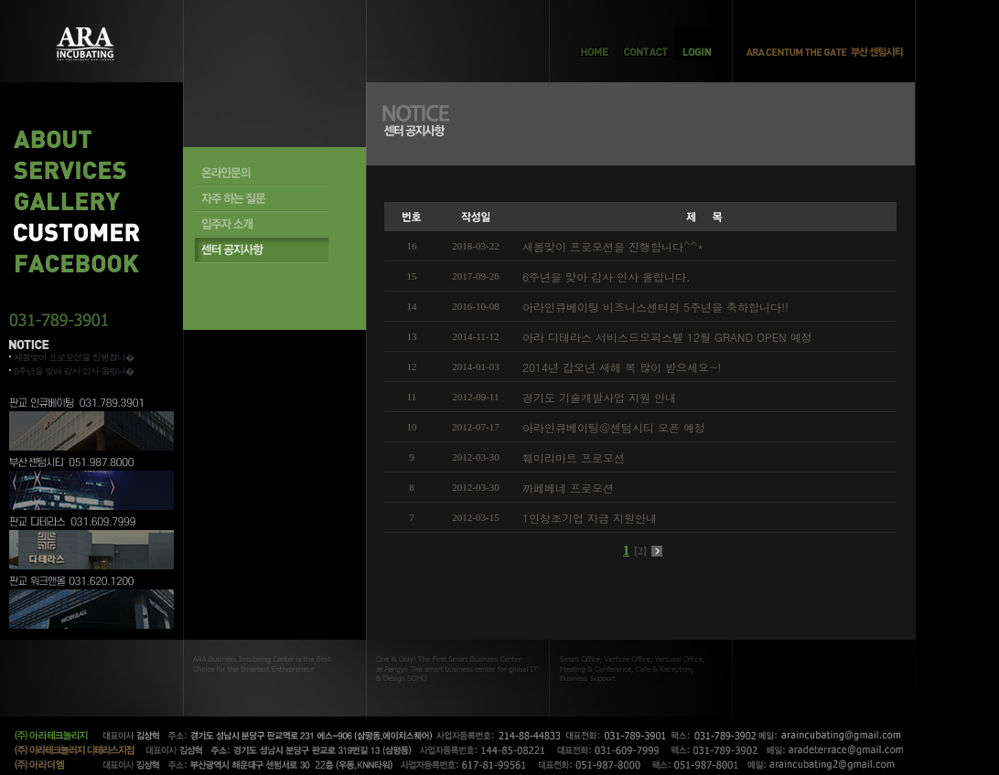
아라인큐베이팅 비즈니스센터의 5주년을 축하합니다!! (655, 306)
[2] (640, 551)
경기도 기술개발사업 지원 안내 (599, 397)
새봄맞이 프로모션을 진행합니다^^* (613, 246)
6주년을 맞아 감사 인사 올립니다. (606, 276)
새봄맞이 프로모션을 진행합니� (74, 357)
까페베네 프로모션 (568, 487)
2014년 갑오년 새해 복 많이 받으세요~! (622, 367)
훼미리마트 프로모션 (573, 457)
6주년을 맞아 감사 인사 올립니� (74, 371)
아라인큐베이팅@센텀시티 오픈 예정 (613, 427)
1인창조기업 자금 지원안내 (589, 518)
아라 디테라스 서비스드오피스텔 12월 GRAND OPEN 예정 (667, 337)
